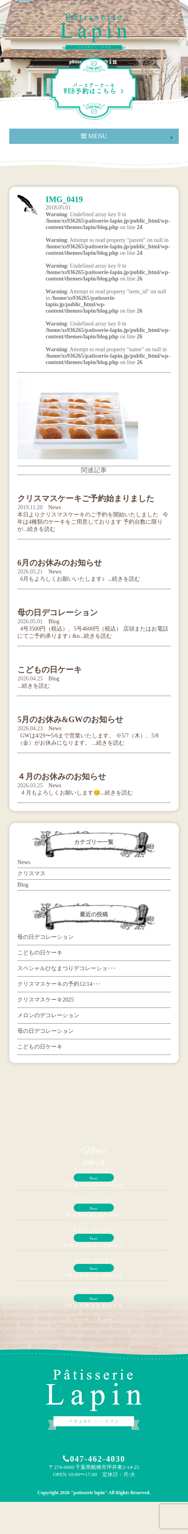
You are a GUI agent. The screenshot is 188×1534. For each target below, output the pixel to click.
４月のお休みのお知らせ (94, 1244)
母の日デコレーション (45, 937)
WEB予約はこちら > (94, 88)
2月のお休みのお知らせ (94, 1305)
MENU (94, 136)
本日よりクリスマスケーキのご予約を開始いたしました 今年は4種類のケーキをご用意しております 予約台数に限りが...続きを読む (92, 522)
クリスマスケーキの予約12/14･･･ (59, 984)
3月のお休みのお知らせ (94, 1275)
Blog (53, 622)
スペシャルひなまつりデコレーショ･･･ (66, 968)
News (54, 507)
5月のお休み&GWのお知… (94, 1214)
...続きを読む (33, 686)
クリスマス (31, 873)
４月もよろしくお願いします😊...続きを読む (75, 793)
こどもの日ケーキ (39, 953)
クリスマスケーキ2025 (45, 1000)
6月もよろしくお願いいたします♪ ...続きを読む (78, 579)
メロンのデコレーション (48, 1015)
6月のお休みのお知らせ (94, 1184)
